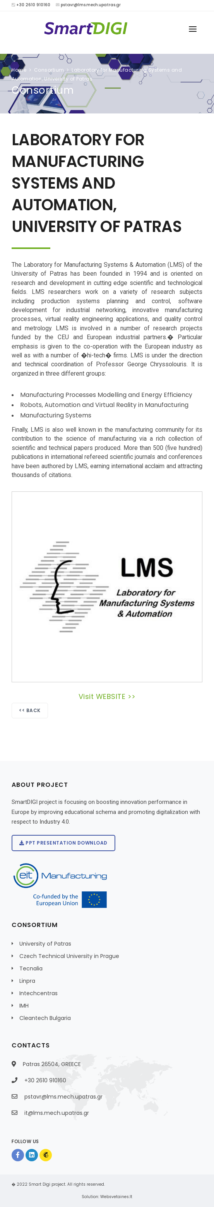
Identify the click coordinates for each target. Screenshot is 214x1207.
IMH (24, 1006)
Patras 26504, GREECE (52, 1064)
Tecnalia (31, 968)
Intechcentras (38, 993)
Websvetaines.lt (116, 1197)
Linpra (27, 981)
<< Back (30, 710)
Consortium (49, 70)
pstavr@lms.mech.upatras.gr (88, 5)
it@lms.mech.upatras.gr (56, 1113)
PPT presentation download (63, 843)
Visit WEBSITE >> (107, 696)
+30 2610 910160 (31, 5)
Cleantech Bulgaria (45, 1018)
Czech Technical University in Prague (69, 956)
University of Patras (45, 944)
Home (19, 70)
